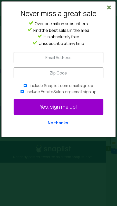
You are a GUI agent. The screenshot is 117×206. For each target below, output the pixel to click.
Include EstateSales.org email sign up (61, 92)
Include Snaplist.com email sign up (61, 85)
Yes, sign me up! (58, 106)
